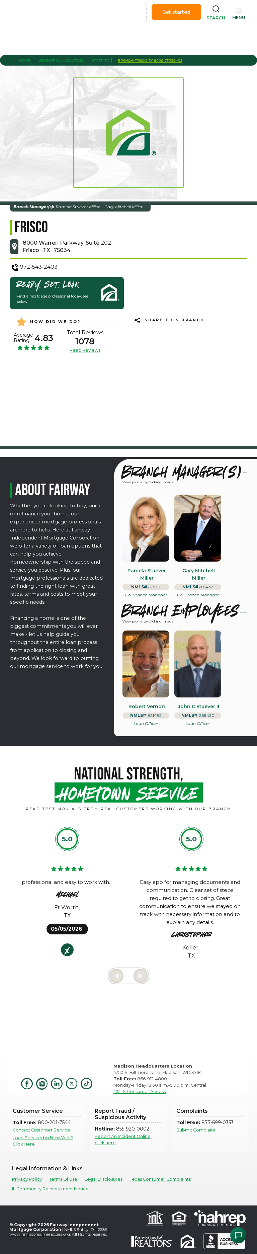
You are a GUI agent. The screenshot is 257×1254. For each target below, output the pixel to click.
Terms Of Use (63, 1179)
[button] (239, 12)
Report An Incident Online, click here (123, 1139)
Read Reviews (85, 350)
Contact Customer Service (41, 1130)
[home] (43, 12)
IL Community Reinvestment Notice (50, 1188)
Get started (176, 12)
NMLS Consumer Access (139, 1091)
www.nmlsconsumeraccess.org (39, 1234)
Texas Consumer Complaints (160, 1179)
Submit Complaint (196, 1130)
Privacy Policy (27, 1179)
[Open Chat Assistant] (238, 1235)
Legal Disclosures (103, 1179)
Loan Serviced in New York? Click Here (43, 1141)
